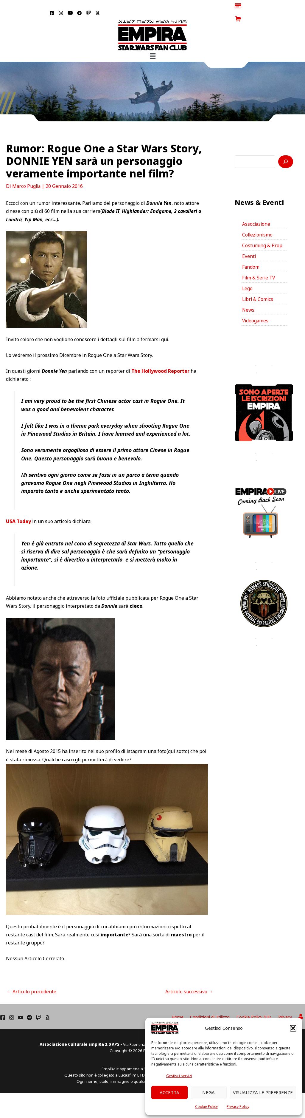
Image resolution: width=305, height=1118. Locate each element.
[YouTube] (20, 1004)
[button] (293, 1028)
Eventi (249, 244)
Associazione (256, 211)
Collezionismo (258, 222)
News (248, 299)
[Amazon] (47, 1004)
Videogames (255, 310)
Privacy (289, 1004)
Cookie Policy (206, 1106)
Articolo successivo (189, 978)
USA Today (18, 508)
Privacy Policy (238, 1106)
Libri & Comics (258, 288)
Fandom (251, 255)
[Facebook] (2, 1004)
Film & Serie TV (259, 266)
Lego (247, 277)
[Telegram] (29, 1004)
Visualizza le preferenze (263, 1092)
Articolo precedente (31, 978)
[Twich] (38, 1004)
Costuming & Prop (262, 233)
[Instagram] (11, 1004)
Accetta (169, 1092)
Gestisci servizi (179, 1075)
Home (190, 1004)
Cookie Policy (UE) (261, 1004)
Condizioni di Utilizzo (219, 1004)
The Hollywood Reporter (160, 358)
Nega (208, 1092)
